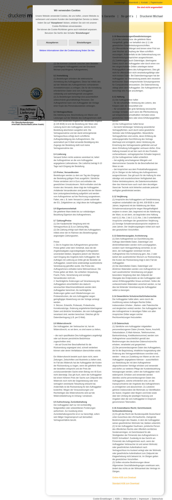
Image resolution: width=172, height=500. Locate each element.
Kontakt (144, 2)
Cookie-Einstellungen (102, 499)
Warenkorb (133, 2)
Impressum (144, 499)
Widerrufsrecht (129, 499)
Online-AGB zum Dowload (124, 477)
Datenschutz (157, 499)
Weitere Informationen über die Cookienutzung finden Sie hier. (67, 50)
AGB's (117, 499)
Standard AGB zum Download (125, 483)
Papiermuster (157, 2)
